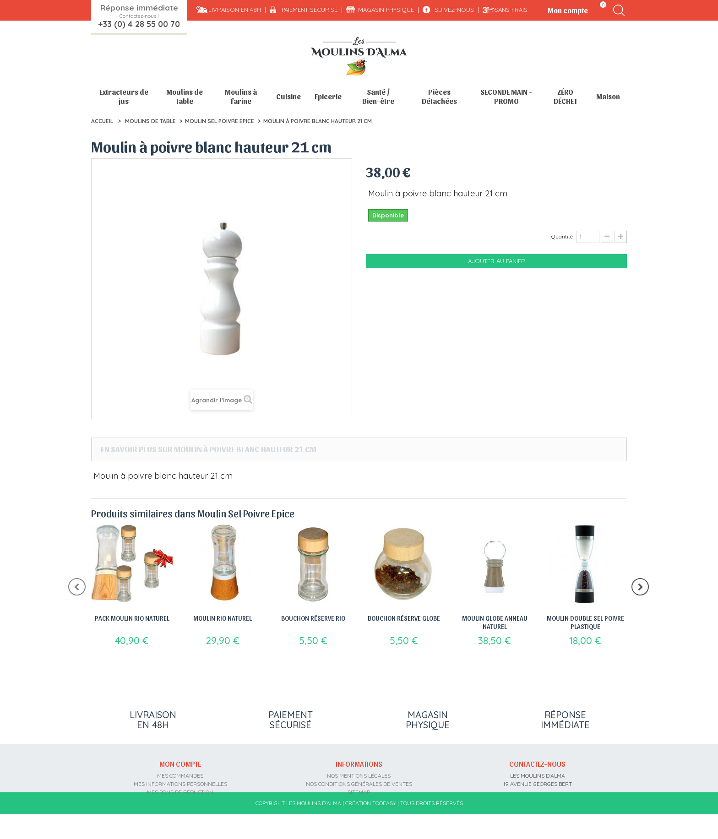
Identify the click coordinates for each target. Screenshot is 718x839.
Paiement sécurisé (309, 9)
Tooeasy (384, 827)
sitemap (359, 792)
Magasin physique (386, 9)
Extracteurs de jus (123, 96)
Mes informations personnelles (180, 783)
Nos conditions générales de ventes (359, 783)
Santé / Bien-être (378, 96)
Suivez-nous (454, 9)
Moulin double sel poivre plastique (585, 622)
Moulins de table (184, 96)
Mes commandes (180, 775)
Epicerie (328, 96)
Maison (608, 96)
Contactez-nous (537, 763)
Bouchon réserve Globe (404, 618)
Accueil (102, 121)
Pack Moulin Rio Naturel (132, 618)
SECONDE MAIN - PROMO (506, 96)
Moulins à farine (241, 96)
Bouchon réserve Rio (313, 618)
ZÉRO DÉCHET (565, 96)
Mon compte (180, 763)
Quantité (562, 236)
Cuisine (288, 96)
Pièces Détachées (439, 96)
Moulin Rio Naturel (222, 618)
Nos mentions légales (359, 775)
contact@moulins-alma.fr (537, 808)
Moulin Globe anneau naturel (495, 622)
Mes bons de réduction (180, 792)
